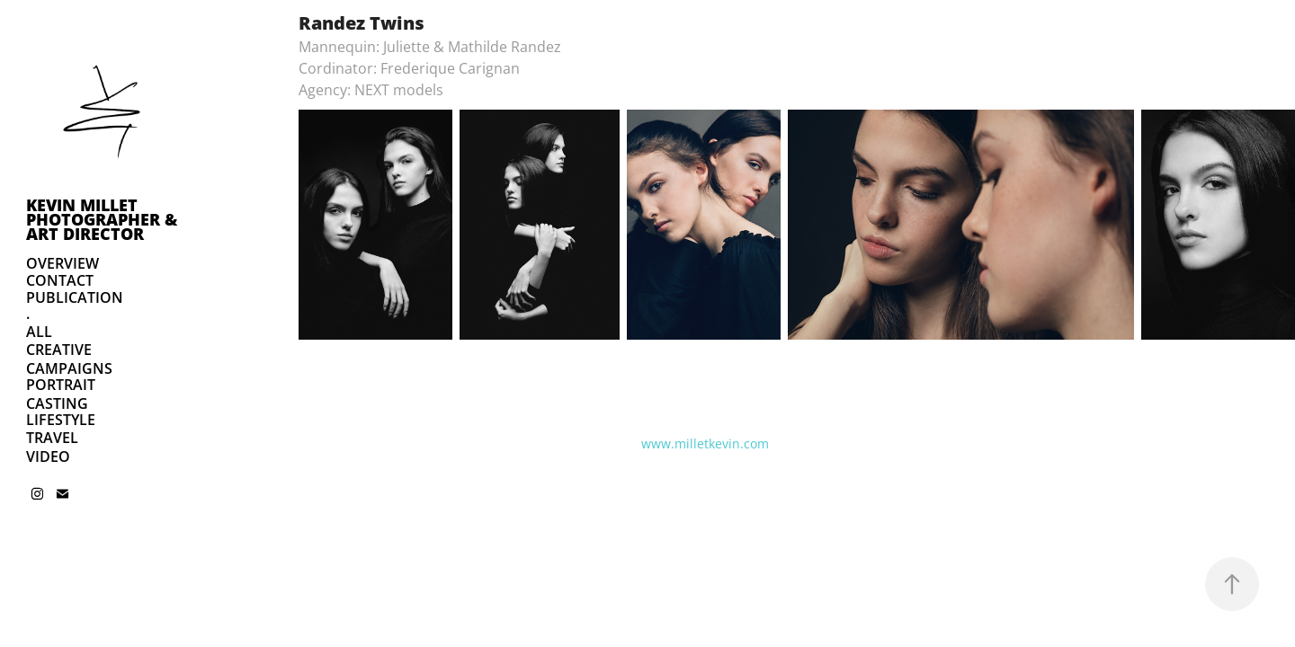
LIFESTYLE (60, 420)
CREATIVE (59, 349)
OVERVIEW (62, 263)
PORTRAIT (60, 384)
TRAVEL (52, 438)
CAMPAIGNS (69, 368)
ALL (39, 331)
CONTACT (60, 280)
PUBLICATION (74, 297)
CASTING (57, 403)
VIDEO (48, 456)
